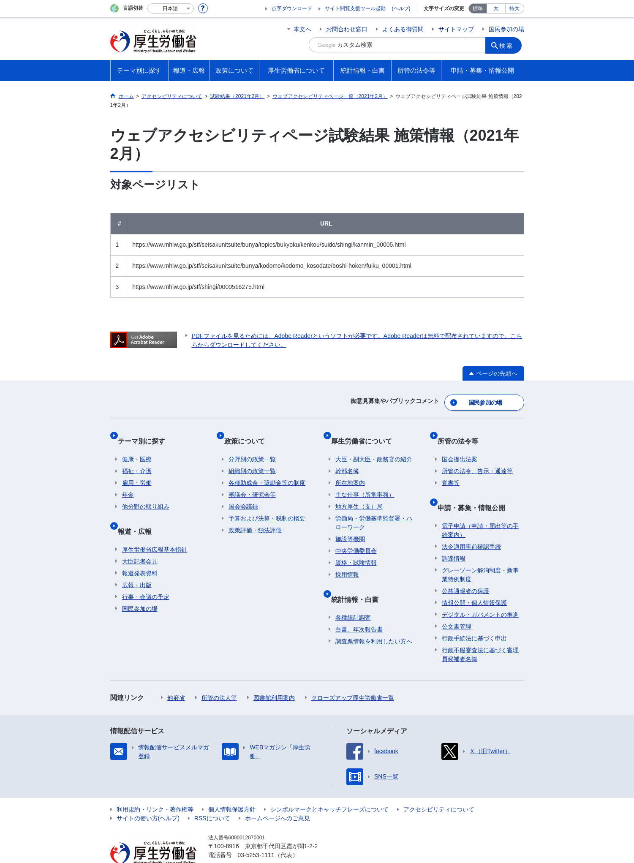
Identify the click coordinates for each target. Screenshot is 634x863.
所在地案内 (350, 470)
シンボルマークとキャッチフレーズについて (329, 787)
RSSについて (212, 796)
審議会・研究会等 (252, 482)
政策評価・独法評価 (255, 518)
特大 (514, 8)
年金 (128, 482)
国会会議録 (243, 494)
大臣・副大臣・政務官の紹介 (373, 447)
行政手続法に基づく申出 (474, 616)
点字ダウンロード (292, 8)
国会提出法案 (459, 447)
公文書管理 (456, 605)
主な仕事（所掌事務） (365, 482)
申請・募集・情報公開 (475, 490)
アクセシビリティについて (438, 787)
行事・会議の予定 (145, 575)
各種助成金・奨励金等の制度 (267, 470)
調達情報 (453, 537)
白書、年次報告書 (359, 607)
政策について (249, 432)
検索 (509, 44)
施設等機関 (350, 526)
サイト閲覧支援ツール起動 (355, 8)
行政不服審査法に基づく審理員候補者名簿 (480, 633)
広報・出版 (137, 563)
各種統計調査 (353, 596)
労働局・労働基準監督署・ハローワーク (373, 510)
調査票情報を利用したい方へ (373, 619)
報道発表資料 (140, 551)
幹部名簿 (347, 458)
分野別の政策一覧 (252, 447)
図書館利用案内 (274, 676)
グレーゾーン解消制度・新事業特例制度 (480, 553)
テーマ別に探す (145, 432)
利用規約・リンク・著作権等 (155, 787)
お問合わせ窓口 (346, 29)
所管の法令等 (462, 432)
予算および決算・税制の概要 (267, 506)
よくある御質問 (403, 29)
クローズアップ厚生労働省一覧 (352, 676)
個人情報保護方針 (232, 787)
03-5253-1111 (256, 833)
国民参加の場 (506, 29)
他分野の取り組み (145, 494)
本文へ (302, 29)
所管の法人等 (219, 676)
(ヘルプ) (401, 8)
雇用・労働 (137, 470)
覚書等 (451, 470)
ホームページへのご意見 (277, 796)
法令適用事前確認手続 (471, 525)
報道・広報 (139, 513)
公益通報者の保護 (465, 569)
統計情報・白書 (359, 581)
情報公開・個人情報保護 (474, 581)
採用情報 (347, 562)
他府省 (176, 676)
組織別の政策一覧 (252, 458)
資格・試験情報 (356, 550)
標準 (478, 8)
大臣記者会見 (140, 539)
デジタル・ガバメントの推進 (480, 593)
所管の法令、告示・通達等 (477, 458)
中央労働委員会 (356, 538)
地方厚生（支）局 (359, 494)
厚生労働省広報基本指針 (154, 528)
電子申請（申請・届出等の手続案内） (480, 509)
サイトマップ (456, 29)
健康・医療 (137, 447)
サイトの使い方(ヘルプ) (148, 796)
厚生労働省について (365, 432)
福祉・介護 (137, 458)
